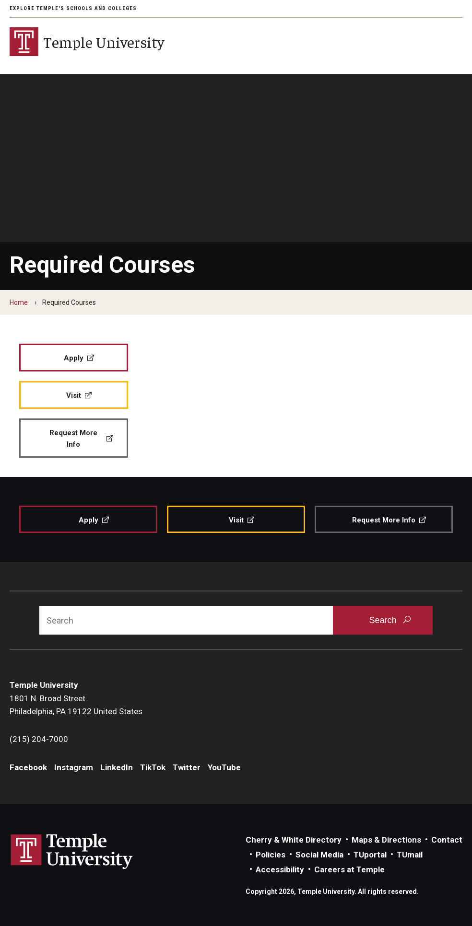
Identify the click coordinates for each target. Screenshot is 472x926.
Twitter (187, 767)
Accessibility (280, 869)
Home (19, 302)
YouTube (224, 767)
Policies (270, 854)
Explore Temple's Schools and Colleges (73, 8)
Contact (446, 840)
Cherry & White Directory (294, 840)
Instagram (73, 767)
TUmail (410, 854)
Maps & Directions (386, 840)
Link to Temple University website (72, 852)
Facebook (28, 767)
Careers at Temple (349, 869)
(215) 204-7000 (39, 739)
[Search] (186, 620)
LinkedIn (116, 767)
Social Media (319, 854)
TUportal (370, 854)
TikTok (152, 767)
